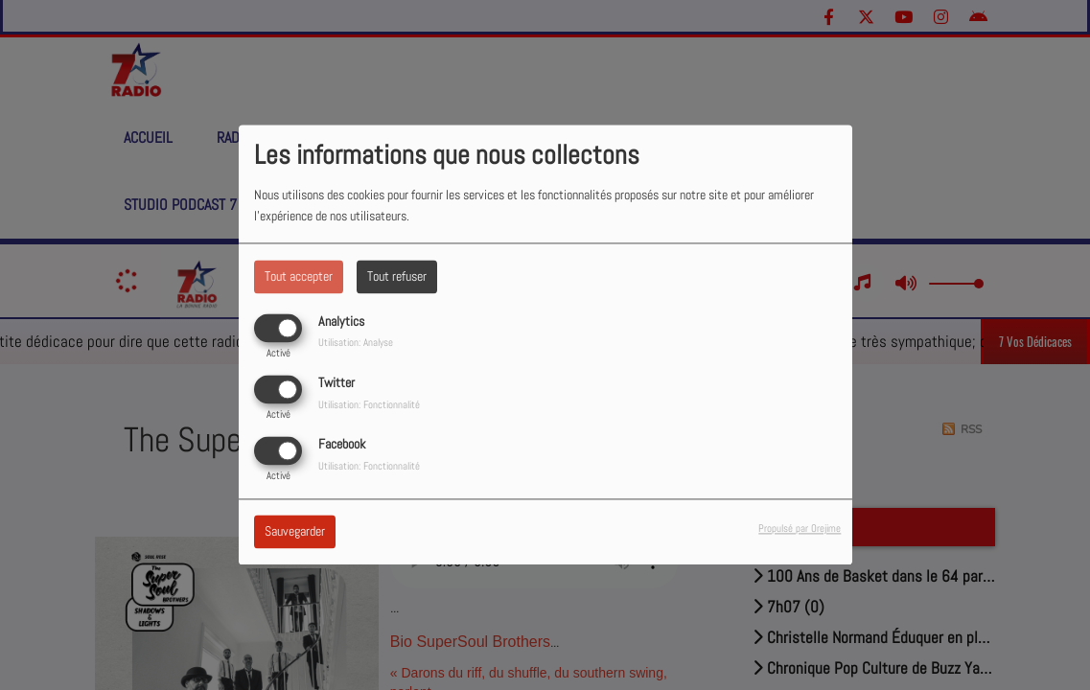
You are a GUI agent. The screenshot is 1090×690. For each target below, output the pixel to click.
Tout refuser (397, 276)
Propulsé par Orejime (799, 529)
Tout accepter (299, 276)
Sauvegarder (295, 531)
